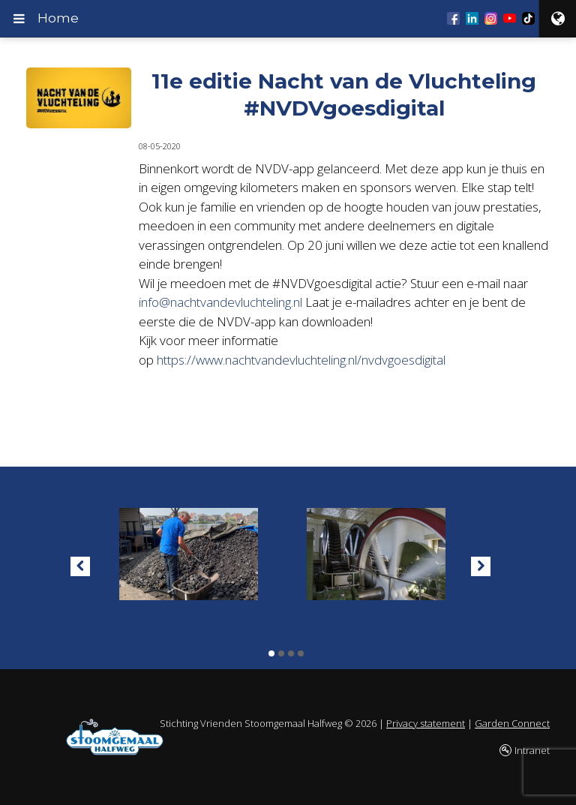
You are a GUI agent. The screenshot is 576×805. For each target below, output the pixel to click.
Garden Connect (512, 723)
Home (58, 18)
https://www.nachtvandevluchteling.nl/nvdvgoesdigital (302, 359)
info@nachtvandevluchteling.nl (220, 302)
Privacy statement (425, 723)
